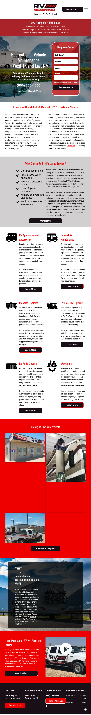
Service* (57, 73)
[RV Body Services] (11, 371)
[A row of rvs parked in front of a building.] (57, 497)
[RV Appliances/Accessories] (11, 243)
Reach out (71, 146)
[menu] (86, 9)
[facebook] (46, 706)
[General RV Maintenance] (52, 243)
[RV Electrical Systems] (52, 311)
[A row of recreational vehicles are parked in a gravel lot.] (20, 487)
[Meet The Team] (52, 371)
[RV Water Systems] (11, 311)
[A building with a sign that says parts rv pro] (24, 447)
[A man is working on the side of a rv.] (63, 457)
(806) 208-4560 (28, 85)
